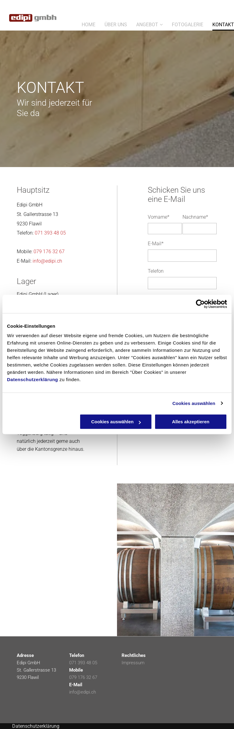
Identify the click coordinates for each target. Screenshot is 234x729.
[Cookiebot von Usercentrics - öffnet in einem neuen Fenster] (200, 303)
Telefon (156, 271)
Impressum (133, 662)
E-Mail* (156, 243)
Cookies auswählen (193, 403)
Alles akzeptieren (191, 421)
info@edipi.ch (47, 261)
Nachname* (195, 217)
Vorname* (158, 217)
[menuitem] (84, 23)
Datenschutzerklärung (32, 379)
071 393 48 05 (50, 233)
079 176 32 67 (49, 251)
